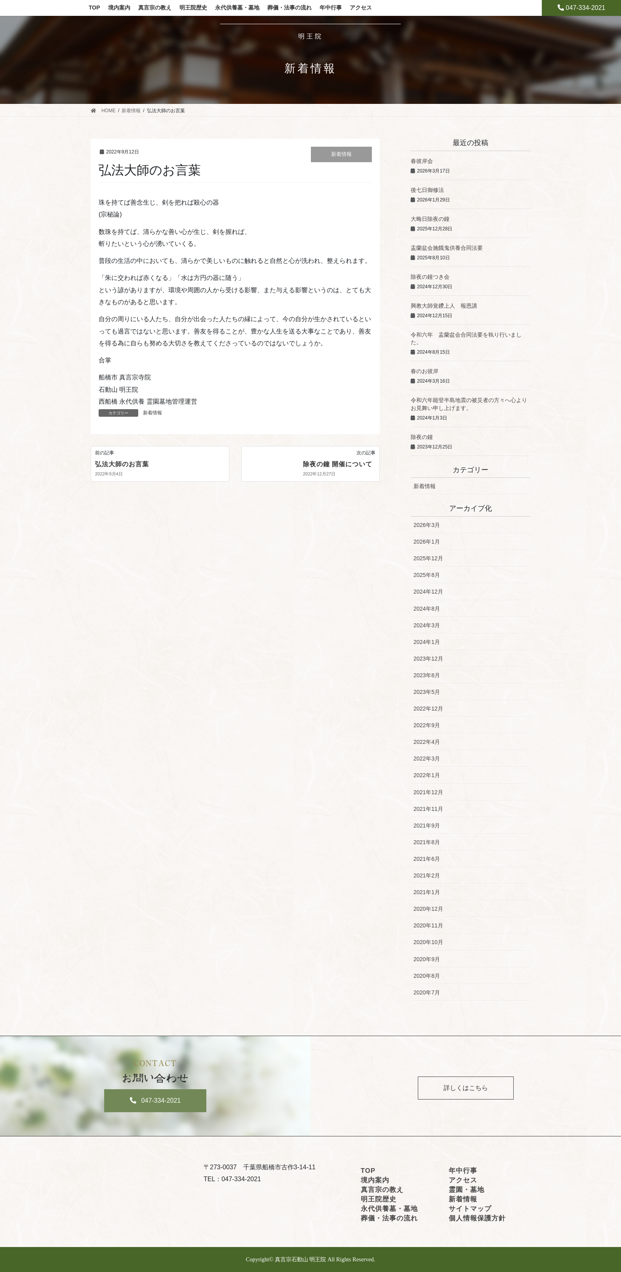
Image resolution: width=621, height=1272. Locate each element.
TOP (368, 1170)
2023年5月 (426, 692)
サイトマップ (470, 1209)
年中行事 (463, 1170)
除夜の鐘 (422, 437)
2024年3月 (426, 625)
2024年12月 (428, 591)
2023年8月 (426, 675)
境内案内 (375, 1180)
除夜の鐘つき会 (430, 277)
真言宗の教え (382, 1189)
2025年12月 (428, 558)
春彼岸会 (422, 161)
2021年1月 (426, 892)
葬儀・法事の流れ (389, 1218)
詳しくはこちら (466, 1087)
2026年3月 (426, 525)
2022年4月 (426, 742)
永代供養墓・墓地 (389, 1209)
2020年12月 (428, 909)
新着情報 (341, 154)
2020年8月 (426, 976)
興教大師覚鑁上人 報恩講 (444, 306)
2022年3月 (426, 758)
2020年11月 (428, 925)
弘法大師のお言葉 (122, 464)
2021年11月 (428, 809)
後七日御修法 (427, 190)
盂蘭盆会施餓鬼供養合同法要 (447, 248)
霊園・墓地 (466, 1189)
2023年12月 (428, 658)
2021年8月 (426, 842)
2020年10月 (428, 942)
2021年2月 (426, 875)
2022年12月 (428, 708)
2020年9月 (426, 959)
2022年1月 (426, 775)
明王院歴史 (378, 1199)
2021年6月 (426, 859)
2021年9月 (426, 825)
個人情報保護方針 (477, 1218)
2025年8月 (426, 575)
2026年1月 (426, 541)
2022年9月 (426, 725)
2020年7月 (426, 992)
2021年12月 (428, 792)
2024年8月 (426, 608)
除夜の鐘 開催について (337, 464)
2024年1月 (426, 642)
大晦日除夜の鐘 (430, 219)
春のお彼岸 (424, 371)
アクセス (463, 1180)
